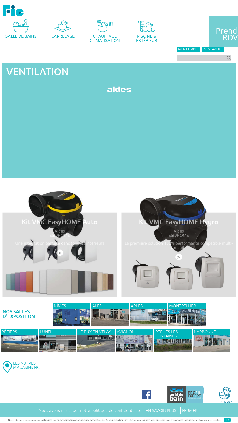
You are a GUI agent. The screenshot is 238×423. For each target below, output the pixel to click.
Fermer (190, 410)
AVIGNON (126, 332)
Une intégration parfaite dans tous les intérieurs (59, 244)
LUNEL (46, 332)
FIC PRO (225, 395)
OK (227, 420)
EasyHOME (59, 235)
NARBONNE (205, 332)
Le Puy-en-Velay (94, 332)
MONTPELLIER (182, 306)
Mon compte (188, 49)
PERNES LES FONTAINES (166, 334)
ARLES (137, 306)
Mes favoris (213, 49)
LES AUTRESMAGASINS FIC (26, 365)
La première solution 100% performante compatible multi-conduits (178, 246)
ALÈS (96, 306)
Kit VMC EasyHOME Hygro (178, 222)
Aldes (59, 232)
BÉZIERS (9, 332)
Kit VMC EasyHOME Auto (59, 222)
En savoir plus (161, 410)
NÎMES (60, 306)
